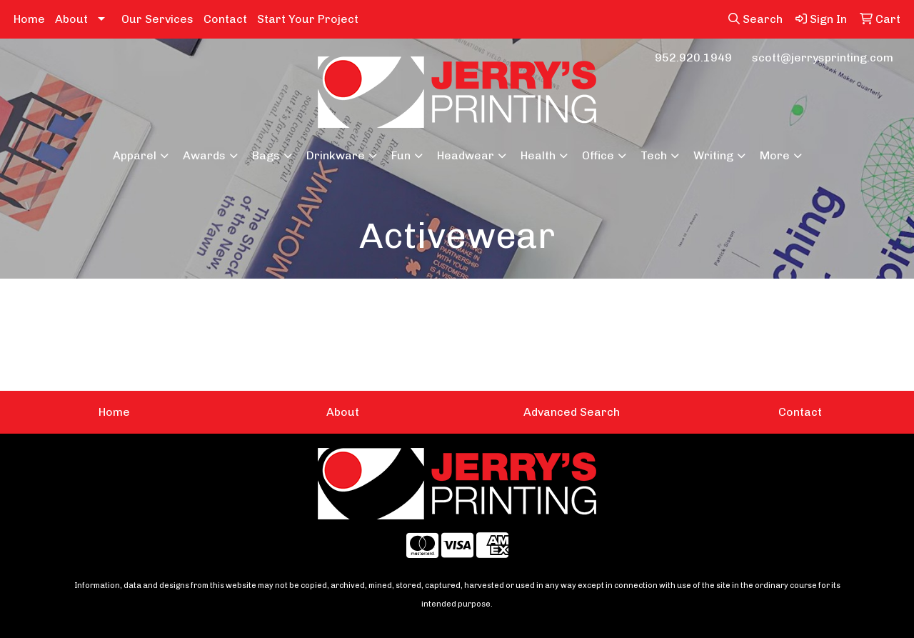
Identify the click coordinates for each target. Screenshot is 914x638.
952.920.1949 (693, 57)
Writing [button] (713, 155)
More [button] (775, 155)
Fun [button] (401, 155)
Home (29, 19)
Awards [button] (204, 155)
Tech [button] (654, 155)
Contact (225, 19)
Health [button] (538, 155)
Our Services (157, 19)
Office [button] (598, 155)
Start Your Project (307, 19)
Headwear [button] (465, 155)
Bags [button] (266, 155)
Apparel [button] (134, 155)
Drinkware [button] (335, 155)
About (71, 19)
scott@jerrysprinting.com (822, 57)
